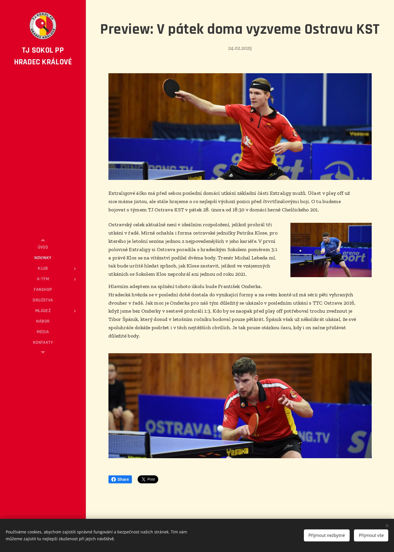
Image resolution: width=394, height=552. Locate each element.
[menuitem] (43, 247)
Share (120, 479)
